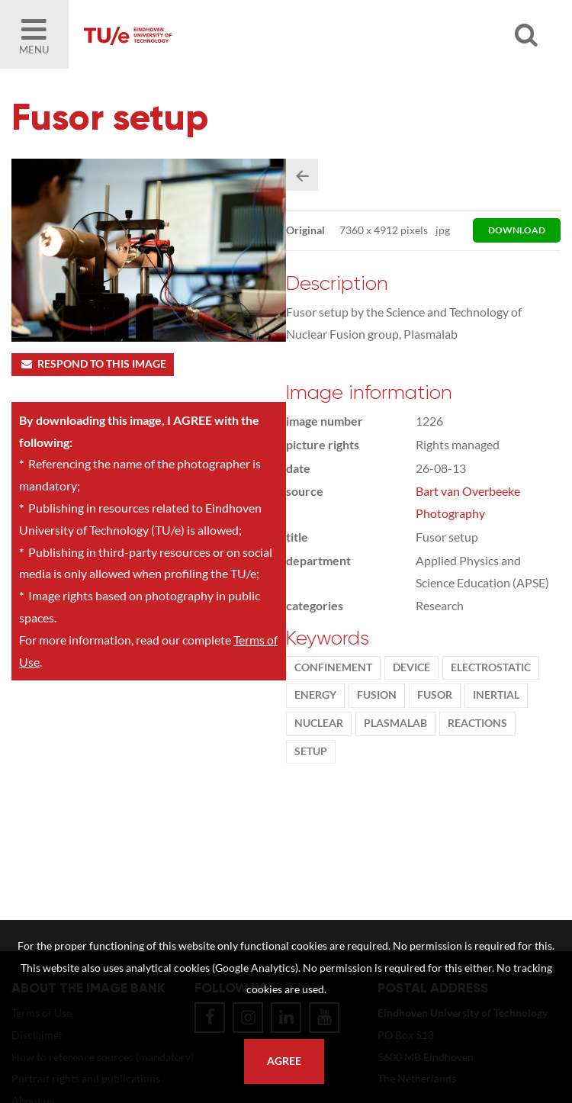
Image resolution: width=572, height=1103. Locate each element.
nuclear (318, 723)
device (411, 667)
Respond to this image (92, 364)
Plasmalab (395, 723)
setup (310, 751)
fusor (434, 695)
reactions (477, 723)
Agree (284, 1061)
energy (315, 695)
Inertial (496, 695)
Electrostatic (491, 667)
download (516, 230)
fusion (377, 695)
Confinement (333, 667)
